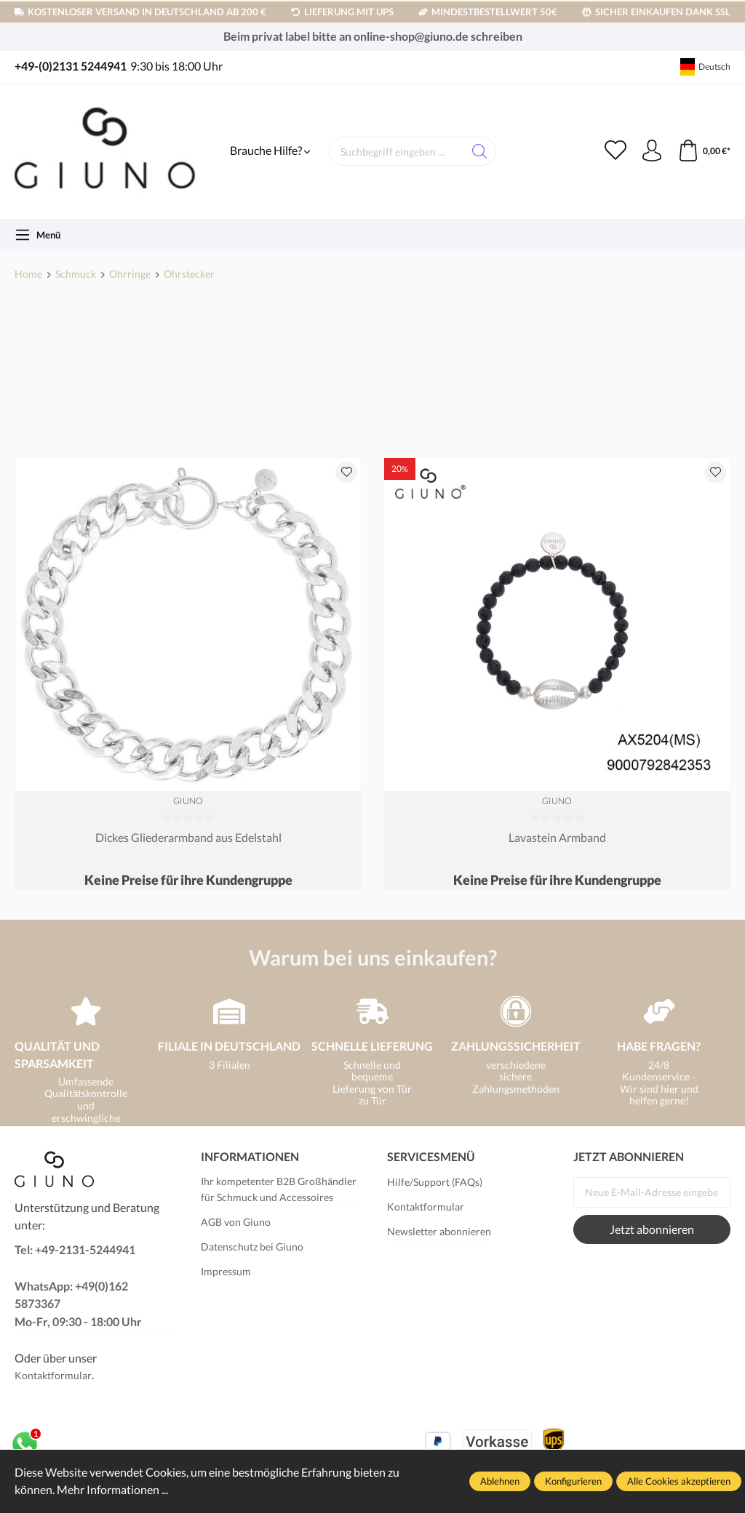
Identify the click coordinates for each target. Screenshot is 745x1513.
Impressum (226, 1271)
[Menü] (37, 235)
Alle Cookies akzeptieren (678, 1481)
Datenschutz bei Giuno (252, 1246)
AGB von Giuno (236, 1222)
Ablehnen (499, 1481)
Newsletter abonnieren (439, 1231)
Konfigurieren (573, 1481)
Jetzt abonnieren (652, 1229)
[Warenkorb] (703, 151)
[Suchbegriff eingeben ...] (396, 151)
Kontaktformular (53, 1375)
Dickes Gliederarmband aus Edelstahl (188, 837)
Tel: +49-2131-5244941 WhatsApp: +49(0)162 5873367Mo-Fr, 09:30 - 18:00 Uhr (78, 1285)
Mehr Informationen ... (112, 1489)
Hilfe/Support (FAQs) (434, 1182)
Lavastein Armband (557, 837)
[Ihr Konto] (652, 151)
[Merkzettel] (615, 151)
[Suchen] (479, 151)
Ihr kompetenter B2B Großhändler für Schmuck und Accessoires (278, 1189)
